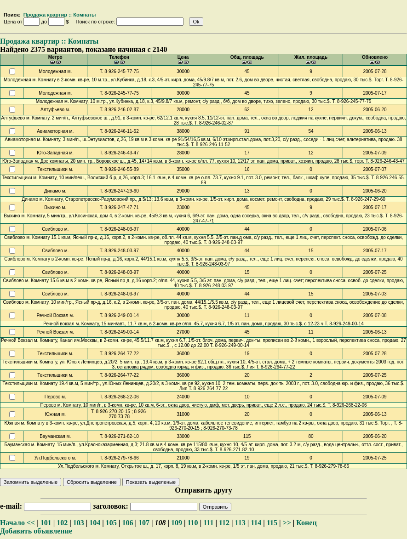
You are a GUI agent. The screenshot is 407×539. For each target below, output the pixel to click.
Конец (306, 523)
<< (31, 523)
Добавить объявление (36, 531)
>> (287, 523)
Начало (12, 523)
